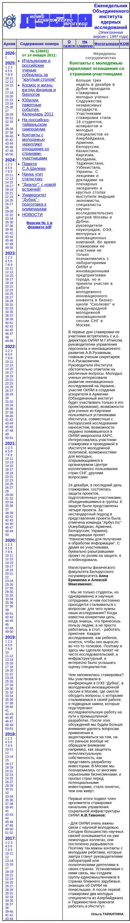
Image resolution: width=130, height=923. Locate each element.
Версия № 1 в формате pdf (39, 225)
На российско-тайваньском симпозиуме (36, 124)
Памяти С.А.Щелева (34, 166)
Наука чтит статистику (32, 176)
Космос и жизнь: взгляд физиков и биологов (39, 90)
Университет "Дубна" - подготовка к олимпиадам (34, 202)
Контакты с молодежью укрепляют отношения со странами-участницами (35, 146)
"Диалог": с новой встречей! (39, 186)
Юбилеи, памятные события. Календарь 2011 (38, 107)
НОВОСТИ (32, 214)
